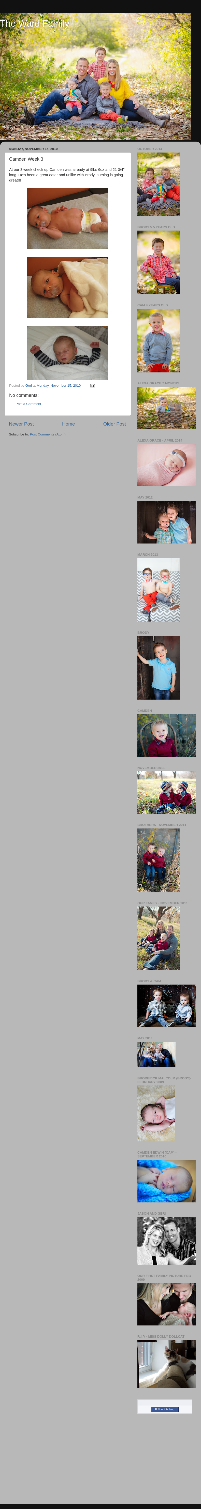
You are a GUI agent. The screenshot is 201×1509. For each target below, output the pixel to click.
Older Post (114, 424)
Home (68, 424)
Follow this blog (165, 1409)
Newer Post (21, 424)
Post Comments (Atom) (48, 434)
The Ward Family (34, 23)
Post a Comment (28, 404)
